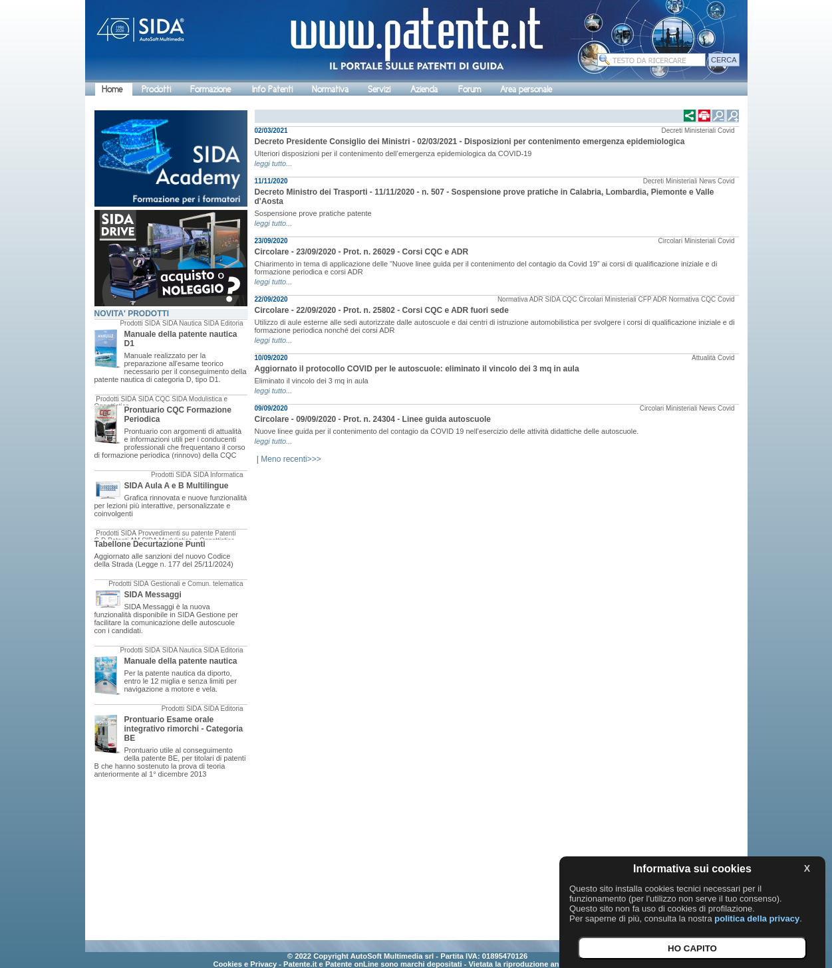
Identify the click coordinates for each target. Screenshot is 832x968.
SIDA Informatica (218, 474)
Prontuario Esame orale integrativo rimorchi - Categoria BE (183, 729)
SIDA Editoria (223, 323)
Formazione (210, 89)
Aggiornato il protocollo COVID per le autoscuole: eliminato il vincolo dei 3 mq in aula (417, 368)
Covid (726, 130)
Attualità (704, 357)
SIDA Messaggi (153, 594)
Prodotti (156, 89)
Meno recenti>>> (291, 459)
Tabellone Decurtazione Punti (150, 544)
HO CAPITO (692, 948)
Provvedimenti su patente (175, 533)
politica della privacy (756, 918)
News (707, 181)
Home (112, 89)
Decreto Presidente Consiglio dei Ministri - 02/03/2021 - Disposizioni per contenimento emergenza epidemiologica (470, 141)
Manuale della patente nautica (180, 661)
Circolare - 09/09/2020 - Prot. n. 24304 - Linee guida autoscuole (373, 419)
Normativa (330, 89)
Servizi (379, 89)
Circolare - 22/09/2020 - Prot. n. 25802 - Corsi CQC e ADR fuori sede (382, 310)
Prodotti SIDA (140, 323)
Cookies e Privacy (245, 964)
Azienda (424, 89)
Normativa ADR (520, 299)
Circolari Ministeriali (687, 240)
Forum (469, 89)
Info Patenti (272, 89)
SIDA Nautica (182, 323)
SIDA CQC (154, 399)
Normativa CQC (692, 299)
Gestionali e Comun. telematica (197, 583)
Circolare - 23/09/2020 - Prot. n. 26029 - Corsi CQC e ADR (362, 251)
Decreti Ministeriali (688, 130)
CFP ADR (652, 299)
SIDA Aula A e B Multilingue (176, 485)
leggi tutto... (274, 163)
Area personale (526, 89)
